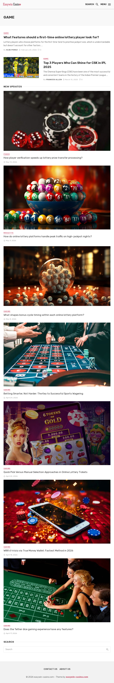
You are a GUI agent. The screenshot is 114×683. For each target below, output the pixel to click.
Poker (7, 154)
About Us (65, 669)
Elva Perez (12, 50)
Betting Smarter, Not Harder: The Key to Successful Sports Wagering (43, 393)
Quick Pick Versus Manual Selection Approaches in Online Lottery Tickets (45, 472)
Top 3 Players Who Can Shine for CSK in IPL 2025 (74, 65)
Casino (7, 311)
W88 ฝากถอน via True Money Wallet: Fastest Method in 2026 (38, 550)
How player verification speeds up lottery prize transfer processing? (43, 157)
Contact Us (50, 669)
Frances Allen (54, 80)
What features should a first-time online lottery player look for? (51, 37)
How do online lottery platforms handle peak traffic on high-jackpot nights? (48, 236)
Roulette (9, 233)
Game (6, 33)
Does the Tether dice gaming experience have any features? (38, 629)
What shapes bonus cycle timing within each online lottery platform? (44, 314)
